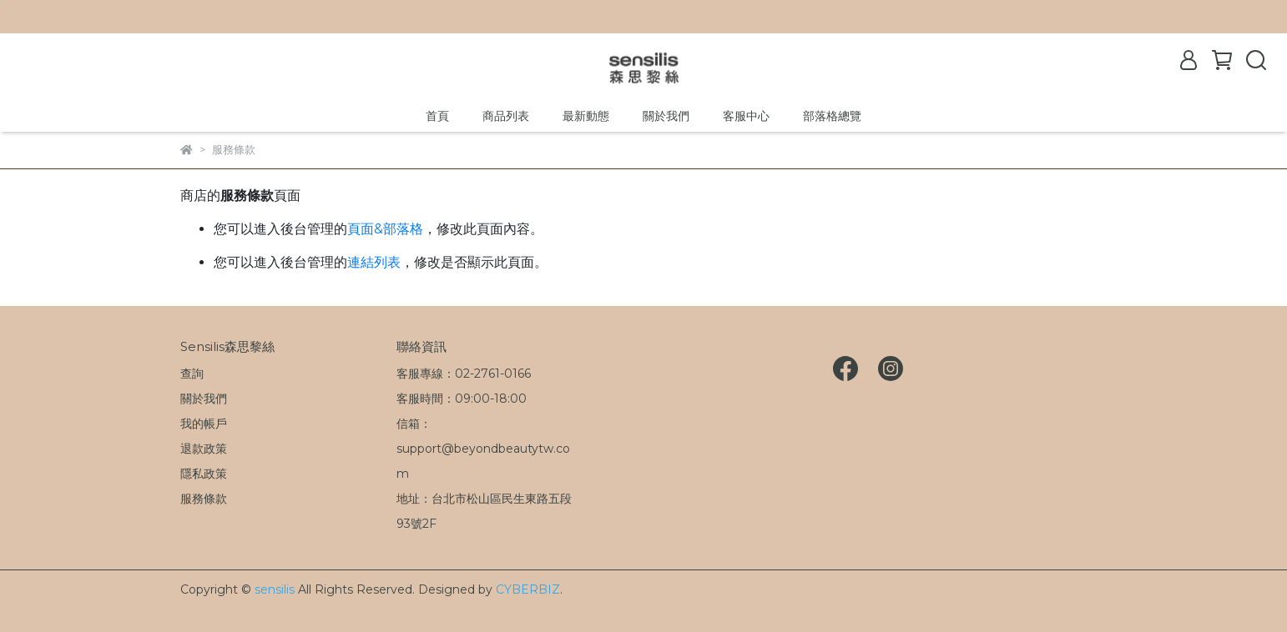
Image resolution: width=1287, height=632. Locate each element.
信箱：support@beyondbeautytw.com (483, 448)
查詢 (192, 373)
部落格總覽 (832, 115)
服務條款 (203, 498)
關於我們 (666, 115)
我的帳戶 (203, 423)
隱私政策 (203, 473)
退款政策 (203, 448)
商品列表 (505, 115)
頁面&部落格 (385, 229)
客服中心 (746, 115)
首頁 (437, 115)
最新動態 (586, 115)
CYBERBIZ (528, 589)
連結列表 (374, 262)
